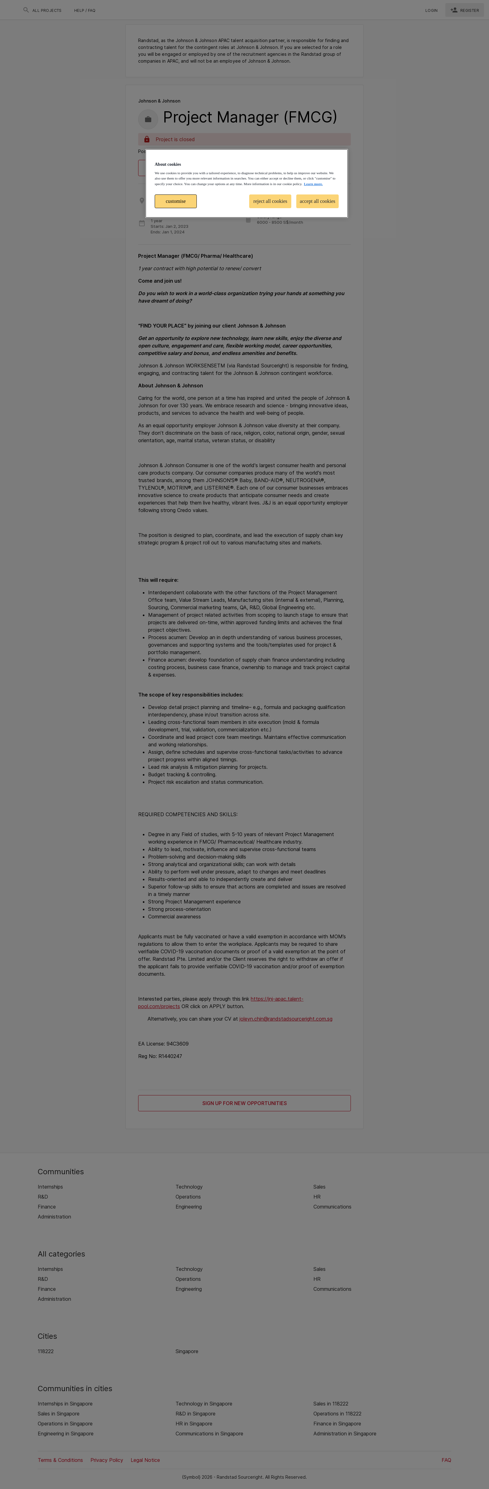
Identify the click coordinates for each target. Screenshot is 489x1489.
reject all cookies (270, 201)
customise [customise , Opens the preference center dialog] (176, 201)
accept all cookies (317, 201)
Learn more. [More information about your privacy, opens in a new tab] (313, 184)
